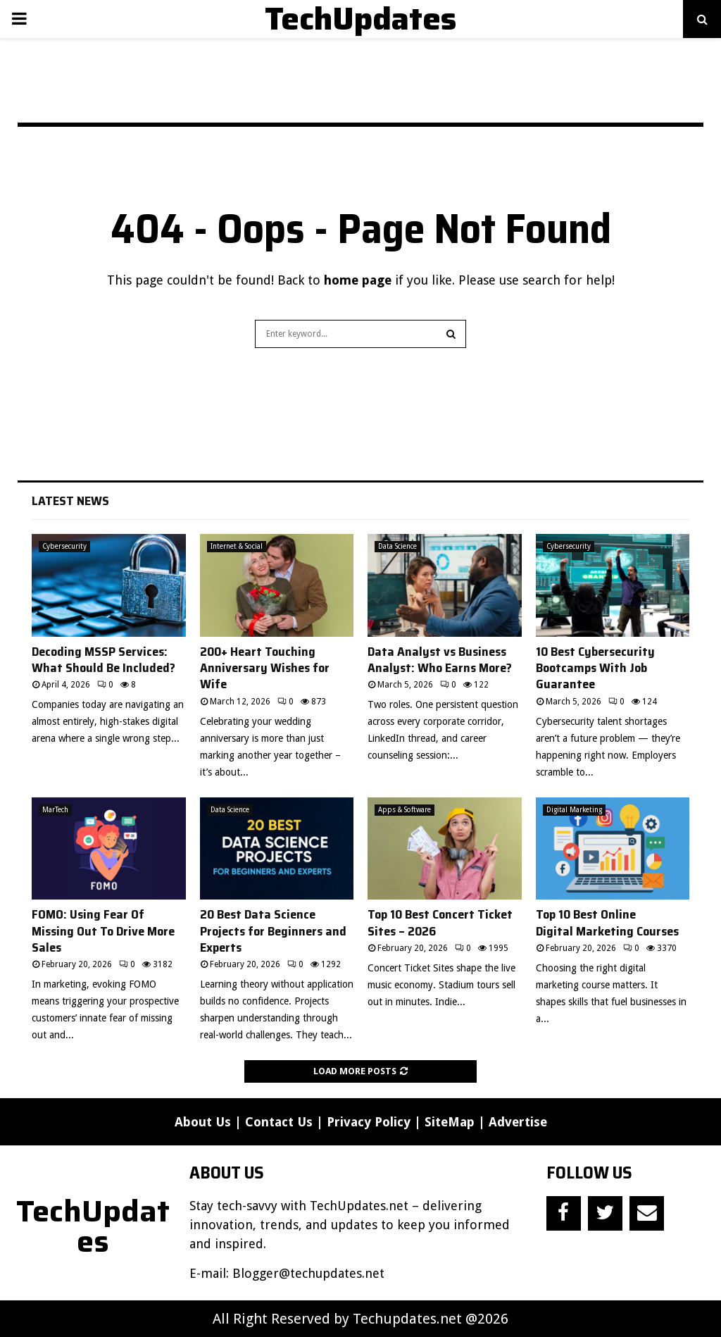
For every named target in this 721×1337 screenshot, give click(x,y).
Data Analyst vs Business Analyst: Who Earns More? (440, 660)
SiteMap (450, 1121)
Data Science (397, 546)
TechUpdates (360, 19)
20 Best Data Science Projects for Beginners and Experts (273, 930)
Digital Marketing (574, 810)
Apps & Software (404, 810)
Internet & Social (237, 546)
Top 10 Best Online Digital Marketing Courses (607, 922)
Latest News (70, 501)
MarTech (55, 810)
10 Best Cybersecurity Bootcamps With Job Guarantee (595, 668)
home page (357, 280)
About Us (203, 1121)
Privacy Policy (368, 1121)
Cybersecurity (64, 546)
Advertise (518, 1121)
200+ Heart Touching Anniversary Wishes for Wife (265, 668)
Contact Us (279, 1121)
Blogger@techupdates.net (308, 1273)
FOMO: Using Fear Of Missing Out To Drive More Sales (103, 930)
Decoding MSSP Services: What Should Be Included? (103, 660)
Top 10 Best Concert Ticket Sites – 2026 (440, 922)
